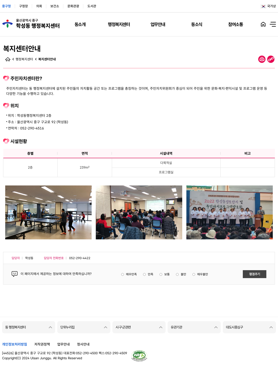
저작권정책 (42, 344)
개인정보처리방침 (14, 344)
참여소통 (235, 24)
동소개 (80, 24)
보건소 (54, 6)
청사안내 (83, 344)
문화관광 (73, 6)
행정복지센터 (119, 24)
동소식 (196, 24)
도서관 (91, 6)
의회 (39, 6)
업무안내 (158, 24)
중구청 (6, 6)
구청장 (23, 6)
